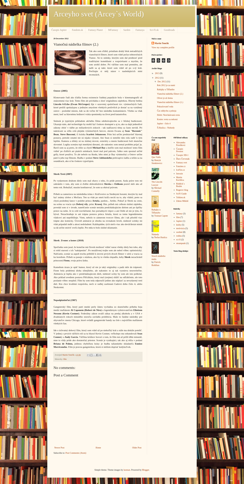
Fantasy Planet (95, 30)
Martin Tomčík (162, 43)
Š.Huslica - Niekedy (166, 128)
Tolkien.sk (180, 197)
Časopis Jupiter (59, 30)
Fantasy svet (181, 162)
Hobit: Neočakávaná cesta (168, 115)
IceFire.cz (180, 170)
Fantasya (140, 30)
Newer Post (59, 448)
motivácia (180, 228)
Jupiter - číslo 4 (164, 123)
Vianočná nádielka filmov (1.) (170, 102)
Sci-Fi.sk (154, 30)
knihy (178, 225)
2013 (157, 73)
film (65, 359)
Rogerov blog (182, 190)
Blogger (145, 470)
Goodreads (169, 30)
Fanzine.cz (180, 166)
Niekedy (155, 234)
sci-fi (178, 239)
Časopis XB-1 (182, 155)
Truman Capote (161, 216)
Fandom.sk (77, 30)
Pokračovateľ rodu (165, 106)
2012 (157, 78)
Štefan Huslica (160, 237)
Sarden (126, 30)
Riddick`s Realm (180, 185)
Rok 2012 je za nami (166, 85)
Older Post (137, 448)
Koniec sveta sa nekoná (167, 119)
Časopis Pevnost (179, 150)
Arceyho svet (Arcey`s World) (99, 14)
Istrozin (179, 173)
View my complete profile (163, 47)
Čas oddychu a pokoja (166, 111)
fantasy (179, 213)
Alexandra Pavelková (180, 143)
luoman (127, 470)
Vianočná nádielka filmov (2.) (170, 94)
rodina (179, 236)
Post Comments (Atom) (76, 453)
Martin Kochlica (180, 178)
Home (98, 448)
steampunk (181, 243)
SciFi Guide (181, 194)
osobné (179, 232)
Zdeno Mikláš (182, 201)
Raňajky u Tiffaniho (166, 89)
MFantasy (113, 30)
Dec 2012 (162, 81)
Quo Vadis (156, 157)
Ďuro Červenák (183, 159)
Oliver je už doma (165, 98)
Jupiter (179, 221)
